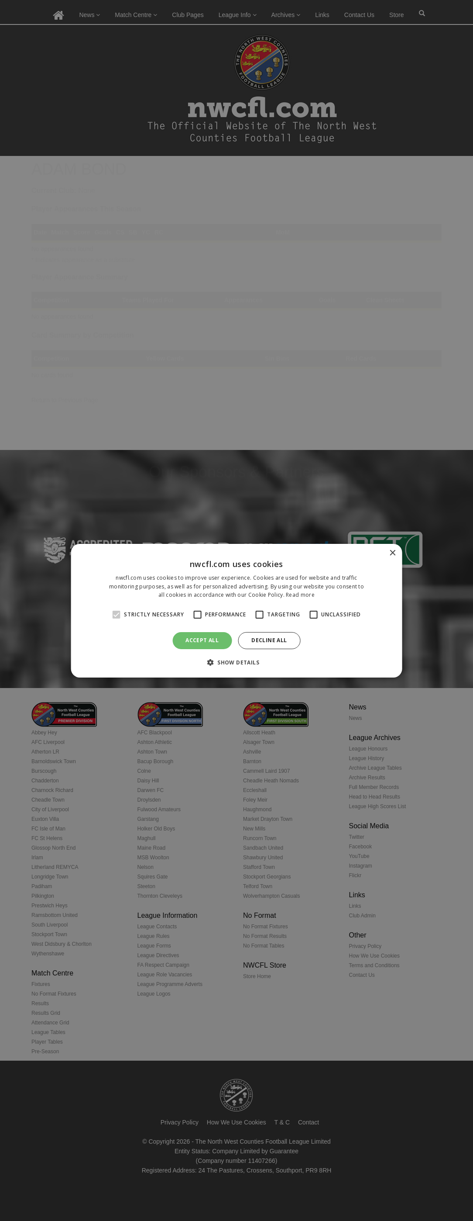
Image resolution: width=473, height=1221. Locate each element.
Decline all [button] (269, 640)
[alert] (236, 610)
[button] (236, 662)
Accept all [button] (202, 640)
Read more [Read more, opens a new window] (300, 594)
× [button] (392, 553)
